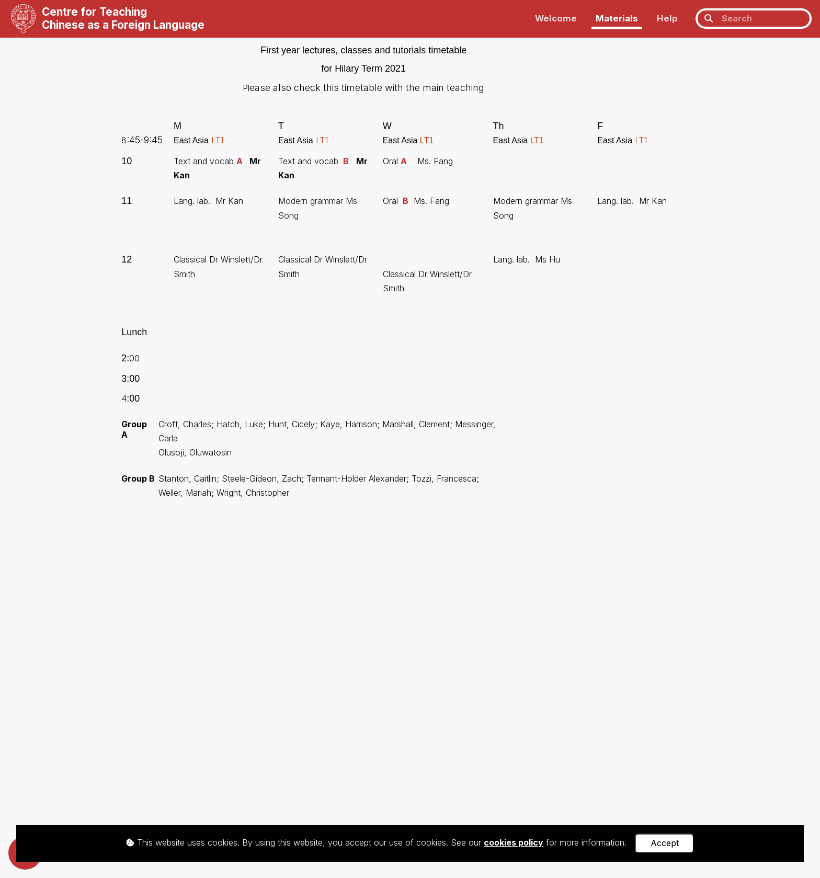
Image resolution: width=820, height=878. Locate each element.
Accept (665, 843)
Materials (617, 18)
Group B (138, 478)
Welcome (556, 18)
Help (667, 18)
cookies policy (513, 842)
